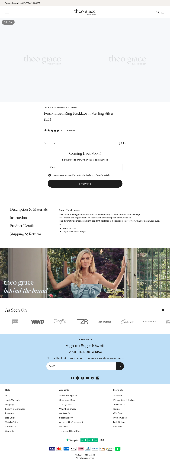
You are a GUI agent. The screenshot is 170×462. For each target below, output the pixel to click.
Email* (53, 167)
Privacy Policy (95, 175)
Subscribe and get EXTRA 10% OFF (22, 3)
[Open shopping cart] (163, 12)
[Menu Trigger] (7, 12)
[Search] (158, 12)
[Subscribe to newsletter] (120, 366)
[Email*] (85, 167)
